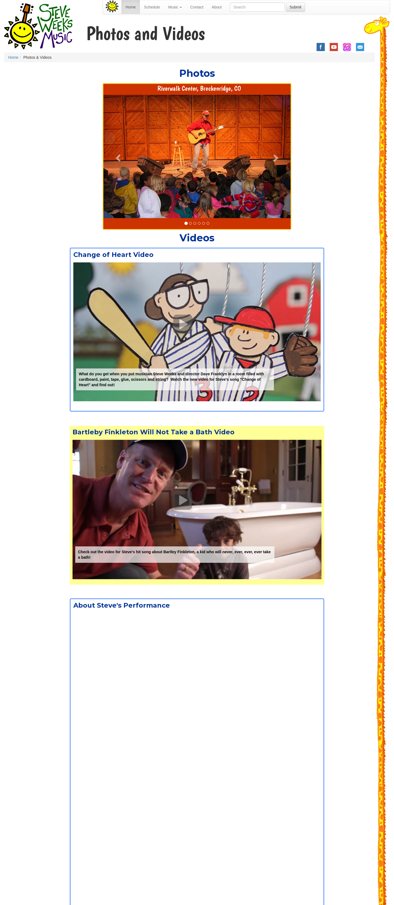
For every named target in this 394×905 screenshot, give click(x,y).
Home (131, 7)
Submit (295, 7)
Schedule (152, 7)
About (217, 7)
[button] (117, 156)
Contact (196, 7)
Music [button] (175, 7)
